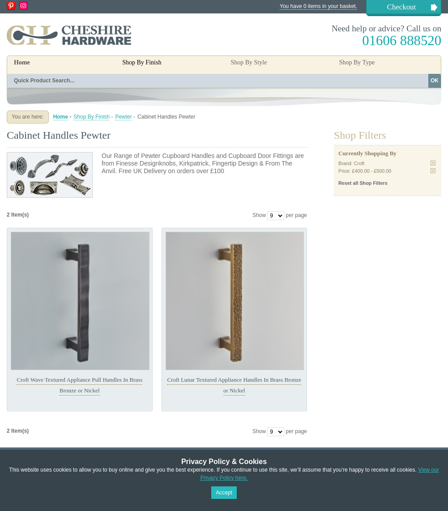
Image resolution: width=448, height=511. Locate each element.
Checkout (401, 7)
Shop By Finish (91, 117)
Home (22, 62)
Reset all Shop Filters (363, 183)
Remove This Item (433, 163)
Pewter (123, 117)
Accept (224, 493)
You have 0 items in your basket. (318, 6)
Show (259, 215)
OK (435, 80)
